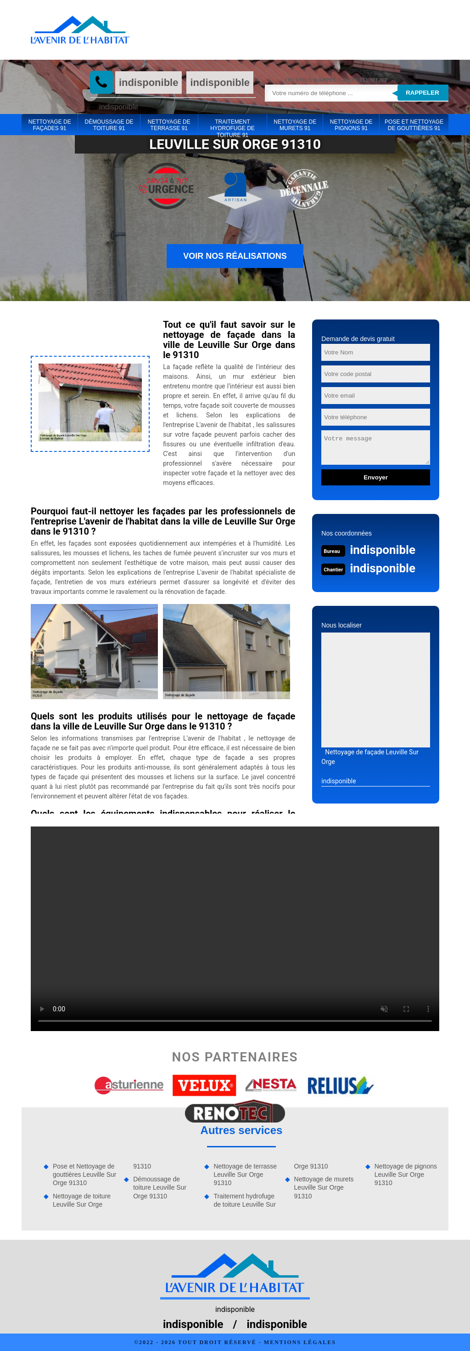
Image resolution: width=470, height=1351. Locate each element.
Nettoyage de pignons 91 (351, 125)
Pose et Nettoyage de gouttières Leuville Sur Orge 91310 (85, 1174)
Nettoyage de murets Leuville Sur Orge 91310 (324, 1187)
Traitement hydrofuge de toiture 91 (232, 125)
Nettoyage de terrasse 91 (169, 125)
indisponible (149, 82)
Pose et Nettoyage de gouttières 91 (414, 125)
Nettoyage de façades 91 (49, 125)
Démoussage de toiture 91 (109, 125)
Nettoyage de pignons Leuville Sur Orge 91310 (406, 1174)
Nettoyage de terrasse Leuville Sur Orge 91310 (245, 1174)
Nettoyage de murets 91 (295, 125)
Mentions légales (300, 1342)
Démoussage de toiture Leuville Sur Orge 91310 (159, 1187)
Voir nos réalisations (235, 256)
